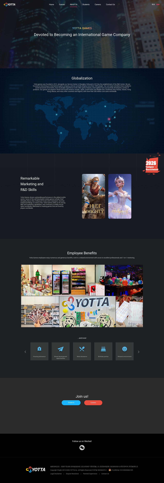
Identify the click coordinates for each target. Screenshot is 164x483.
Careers (98, 4)
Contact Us (110, 4)
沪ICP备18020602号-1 (99, 470)
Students (85, 4)
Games (62, 4)
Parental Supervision (90, 474)
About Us (73, 4)
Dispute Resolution (72, 474)
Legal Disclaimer (56, 474)
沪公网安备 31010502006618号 (121, 470)
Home (51, 4)
